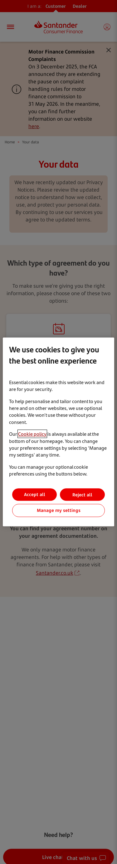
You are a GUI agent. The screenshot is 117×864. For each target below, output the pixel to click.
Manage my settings (58, 510)
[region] (58, 431)
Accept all (34, 495)
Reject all (82, 495)
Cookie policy (32, 433)
